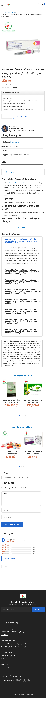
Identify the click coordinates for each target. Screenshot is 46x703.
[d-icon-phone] (39, 4)
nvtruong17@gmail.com (12, 626)
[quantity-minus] (2, 116)
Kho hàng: (4, 629)
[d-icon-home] (2, 12)
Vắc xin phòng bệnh (24, 475)
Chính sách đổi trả (6, 665)
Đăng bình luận (11, 522)
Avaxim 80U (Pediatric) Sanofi (18, 180)
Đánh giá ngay (10, 556)
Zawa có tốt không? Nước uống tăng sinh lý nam (14, 641)
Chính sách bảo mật (7, 668)
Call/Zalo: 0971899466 (7, 678)
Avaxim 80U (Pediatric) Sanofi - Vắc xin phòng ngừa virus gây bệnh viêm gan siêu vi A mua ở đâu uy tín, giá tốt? (22, 269)
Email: (3, 626)
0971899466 (9, 624)
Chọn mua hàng (22, 116)
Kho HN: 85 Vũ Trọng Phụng (16, 629)
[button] (19, 413)
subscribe (38, 607)
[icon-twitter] (6, 84)
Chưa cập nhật (14, 142)
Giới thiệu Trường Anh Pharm (9, 653)
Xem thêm (22, 226)
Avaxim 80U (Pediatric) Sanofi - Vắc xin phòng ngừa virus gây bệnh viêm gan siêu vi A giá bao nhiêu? (22, 239)
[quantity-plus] (10, 116)
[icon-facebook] (2, 84)
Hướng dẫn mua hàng (7, 656)
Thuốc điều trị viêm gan (9, 475)
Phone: (3, 624)
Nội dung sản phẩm (12, 170)
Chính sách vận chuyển (7, 659)
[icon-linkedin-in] (10, 84)
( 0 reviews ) (14, 87)
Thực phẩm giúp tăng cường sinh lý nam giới (13, 644)
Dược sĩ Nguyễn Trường (16, 128)
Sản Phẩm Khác (10, 12)
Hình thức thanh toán (7, 662)
